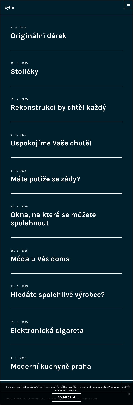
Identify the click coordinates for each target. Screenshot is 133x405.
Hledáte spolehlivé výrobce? (58, 294)
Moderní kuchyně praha (51, 366)
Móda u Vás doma (40, 259)
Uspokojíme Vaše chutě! (51, 143)
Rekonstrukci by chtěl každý (58, 107)
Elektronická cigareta (47, 330)
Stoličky (24, 71)
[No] (128, 394)
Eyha (9, 7)
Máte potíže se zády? (45, 179)
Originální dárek (38, 36)
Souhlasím (66, 397)
